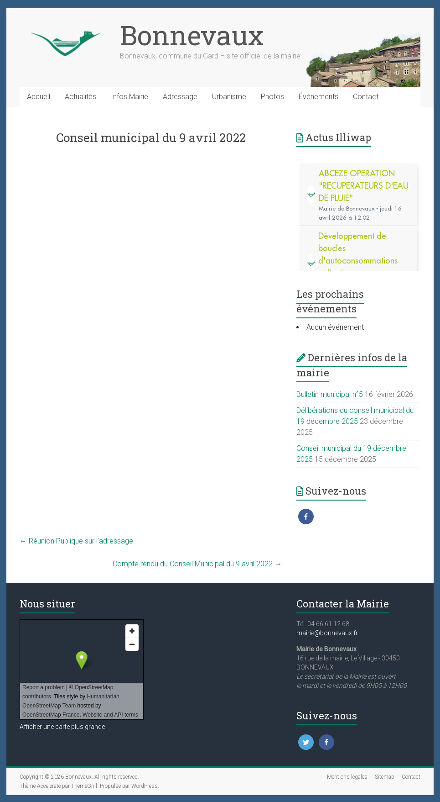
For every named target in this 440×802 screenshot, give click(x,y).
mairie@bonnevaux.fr (327, 633)
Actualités (80, 96)
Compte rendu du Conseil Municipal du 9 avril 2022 (197, 563)
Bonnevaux (192, 35)
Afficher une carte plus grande (62, 726)
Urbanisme (229, 96)
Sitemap (384, 777)
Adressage (180, 96)
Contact (365, 96)
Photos (272, 96)
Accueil (38, 96)
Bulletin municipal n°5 (329, 394)
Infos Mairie (129, 96)
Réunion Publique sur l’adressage (76, 541)
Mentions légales (347, 777)
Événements (318, 96)
